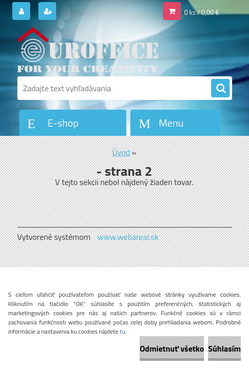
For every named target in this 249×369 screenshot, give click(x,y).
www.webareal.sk (128, 237)
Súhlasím (224, 348)
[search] (220, 88)
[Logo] (87, 49)
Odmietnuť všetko (172, 348)
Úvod (121, 152)
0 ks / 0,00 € (201, 12)
